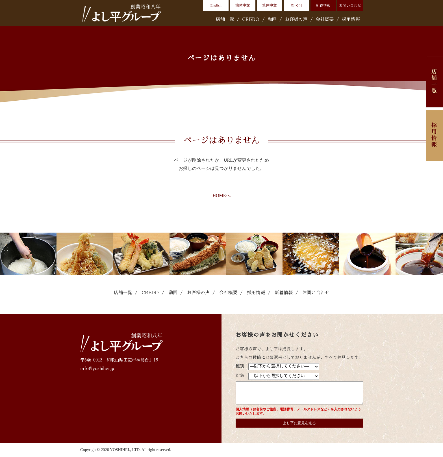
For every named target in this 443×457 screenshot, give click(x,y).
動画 (272, 19)
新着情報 (323, 5)
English (215, 5)
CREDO (250, 19)
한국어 (296, 5)
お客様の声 (296, 19)
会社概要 (325, 19)
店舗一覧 (225, 19)
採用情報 (351, 19)
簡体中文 (242, 5)
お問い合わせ (350, 5)
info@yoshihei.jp (97, 369)
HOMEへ (221, 195)
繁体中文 (269, 5)
